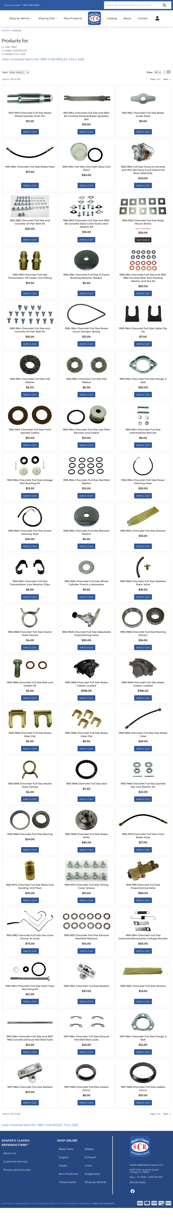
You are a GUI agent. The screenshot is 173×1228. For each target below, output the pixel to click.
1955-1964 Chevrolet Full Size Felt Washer (30, 384)
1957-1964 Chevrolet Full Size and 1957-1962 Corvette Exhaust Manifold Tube (30, 1055)
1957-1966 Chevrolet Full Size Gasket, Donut (86, 1108)
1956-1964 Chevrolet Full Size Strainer (143, 1002)
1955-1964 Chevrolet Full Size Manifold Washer (86, 487)
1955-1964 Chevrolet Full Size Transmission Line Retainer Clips (30, 589)
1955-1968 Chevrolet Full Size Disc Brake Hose (143, 743)
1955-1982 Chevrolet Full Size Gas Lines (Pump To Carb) (29, 947)
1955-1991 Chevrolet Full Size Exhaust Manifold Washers (86, 947)
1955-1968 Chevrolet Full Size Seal (86, 792)
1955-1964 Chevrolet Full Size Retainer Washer (86, 538)
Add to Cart (30, 399)
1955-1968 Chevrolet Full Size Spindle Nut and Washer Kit (143, 794)
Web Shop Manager (103, 1224)
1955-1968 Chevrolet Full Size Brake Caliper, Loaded (86, 691)
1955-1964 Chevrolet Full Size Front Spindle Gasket (30, 436)
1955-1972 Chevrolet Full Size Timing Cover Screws (86, 896)
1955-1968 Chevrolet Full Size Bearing (30, 845)
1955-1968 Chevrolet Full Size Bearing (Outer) (143, 640)
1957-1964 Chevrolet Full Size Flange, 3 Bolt (143, 1053)
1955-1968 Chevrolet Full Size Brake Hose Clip (30, 743)
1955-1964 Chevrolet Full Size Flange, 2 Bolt (143, 384)
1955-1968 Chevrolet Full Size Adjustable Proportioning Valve (86, 640)
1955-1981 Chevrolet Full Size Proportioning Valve (143, 896)
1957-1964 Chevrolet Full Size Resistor (30, 1108)
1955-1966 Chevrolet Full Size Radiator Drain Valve (143, 589)
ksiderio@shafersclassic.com (147, 1185)
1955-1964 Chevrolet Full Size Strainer (143, 538)
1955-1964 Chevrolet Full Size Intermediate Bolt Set (143, 436)
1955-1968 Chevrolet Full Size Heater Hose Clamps (30, 640)
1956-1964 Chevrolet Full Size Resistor (86, 1002)
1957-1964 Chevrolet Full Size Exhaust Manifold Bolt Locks (86, 1053)
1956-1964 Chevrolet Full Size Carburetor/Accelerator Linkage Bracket (143, 949)
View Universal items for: (43, 1145)
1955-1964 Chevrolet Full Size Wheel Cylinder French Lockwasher (86, 589)
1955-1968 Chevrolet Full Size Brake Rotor (86, 845)
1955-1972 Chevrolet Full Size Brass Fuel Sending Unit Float (30, 896)
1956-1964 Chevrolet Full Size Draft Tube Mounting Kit (30, 1002)
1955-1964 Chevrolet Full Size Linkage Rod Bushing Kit (30, 487)
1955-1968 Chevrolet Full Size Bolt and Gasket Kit (30, 691)
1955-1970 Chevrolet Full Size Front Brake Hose (143, 845)
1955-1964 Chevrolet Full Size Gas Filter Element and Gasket (86, 436)
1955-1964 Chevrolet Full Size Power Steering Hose (143, 487)
